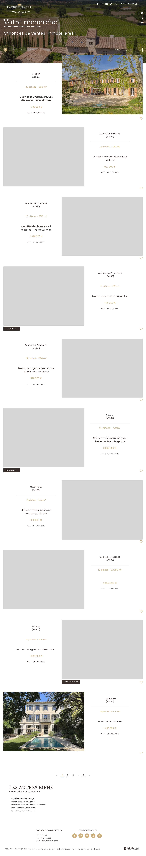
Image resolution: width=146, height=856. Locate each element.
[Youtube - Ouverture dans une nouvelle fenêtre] (111, 4)
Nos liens (80, 849)
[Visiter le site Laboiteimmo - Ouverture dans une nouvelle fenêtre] (131, 848)
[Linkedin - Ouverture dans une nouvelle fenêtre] (106, 4)
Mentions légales (65, 849)
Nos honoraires (45, 849)
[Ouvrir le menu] (142, 4)
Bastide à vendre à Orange (22, 798)
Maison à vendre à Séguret (22, 801)
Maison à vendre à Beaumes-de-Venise (28, 805)
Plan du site (55, 849)
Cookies (97, 849)
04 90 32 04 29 (41, 835)
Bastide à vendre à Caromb (23, 811)
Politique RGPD (89, 849)
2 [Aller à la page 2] (67, 775)
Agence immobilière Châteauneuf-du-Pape (19, 26)
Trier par (117, 50)
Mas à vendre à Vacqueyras (23, 808)
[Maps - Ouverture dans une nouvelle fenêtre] (116, 4)
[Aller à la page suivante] (88, 775)
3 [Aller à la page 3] (73, 775)
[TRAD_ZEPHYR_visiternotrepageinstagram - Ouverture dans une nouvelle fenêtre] (102, 4)
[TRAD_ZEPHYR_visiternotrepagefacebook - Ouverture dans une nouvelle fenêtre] (97, 4)
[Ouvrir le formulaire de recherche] (129, 4)
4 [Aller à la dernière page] (83, 775)
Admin (74, 849)
